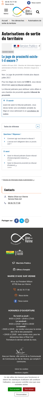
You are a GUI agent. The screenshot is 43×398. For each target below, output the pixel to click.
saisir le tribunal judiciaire (21, 85)
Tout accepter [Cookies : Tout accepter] (15, 389)
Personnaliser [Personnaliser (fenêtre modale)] (21, 394)
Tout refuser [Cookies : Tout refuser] (29, 389)
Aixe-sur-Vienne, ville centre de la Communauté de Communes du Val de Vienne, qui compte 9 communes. (21, 359)
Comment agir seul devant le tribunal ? (21, 138)
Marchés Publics (21, 263)
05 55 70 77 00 (14, 203)
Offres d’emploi (21, 269)
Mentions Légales (21, 373)
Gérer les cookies (21, 369)
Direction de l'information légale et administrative (18, 180)
